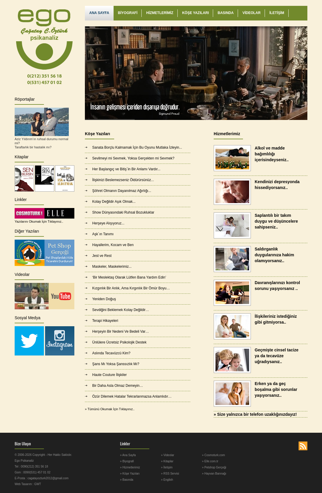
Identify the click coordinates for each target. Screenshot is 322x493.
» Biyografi (127, 461)
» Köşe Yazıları (130, 473)
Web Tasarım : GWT (28, 484)
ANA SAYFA (99, 13)
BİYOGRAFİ (128, 13)
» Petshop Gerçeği (214, 467)
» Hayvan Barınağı (214, 473)
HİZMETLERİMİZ (159, 13)
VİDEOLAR (251, 13)
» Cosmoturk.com (213, 455)
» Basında (126, 479)
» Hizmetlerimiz (130, 467)
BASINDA (225, 13)
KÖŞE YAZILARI (195, 13)
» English (167, 479)
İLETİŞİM (276, 13)
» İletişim (166, 467)
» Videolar (167, 455)
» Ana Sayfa (128, 455)
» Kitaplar (167, 461)
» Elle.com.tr (210, 461)
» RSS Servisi (170, 473)
